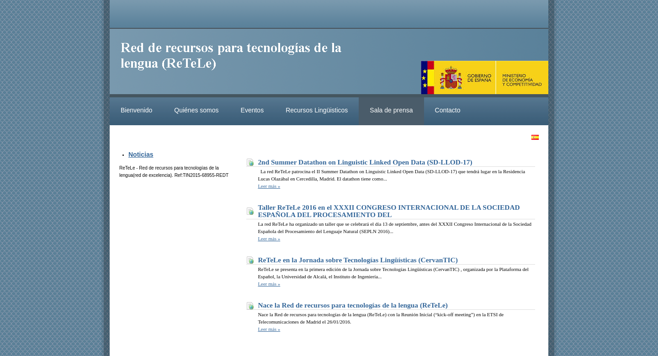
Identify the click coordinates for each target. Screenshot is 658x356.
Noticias (140, 154)
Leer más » (269, 186)
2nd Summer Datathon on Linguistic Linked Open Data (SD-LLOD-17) (365, 162)
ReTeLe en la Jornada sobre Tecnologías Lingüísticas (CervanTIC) (357, 260)
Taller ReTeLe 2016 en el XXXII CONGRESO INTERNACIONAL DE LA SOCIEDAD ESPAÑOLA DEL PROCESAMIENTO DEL (389, 210)
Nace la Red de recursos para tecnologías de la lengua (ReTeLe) (353, 305)
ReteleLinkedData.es (235, 63)
